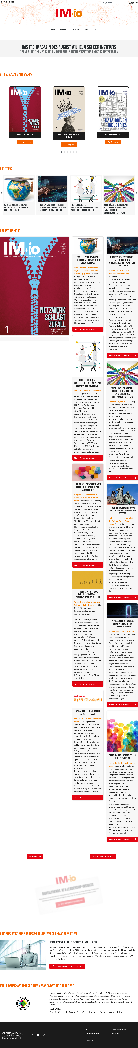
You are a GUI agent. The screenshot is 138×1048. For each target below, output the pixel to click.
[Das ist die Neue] (34, 286)
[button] (1, 116)
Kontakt (77, 29)
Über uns (64, 29)
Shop (53, 29)
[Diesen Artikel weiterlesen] (88, 329)
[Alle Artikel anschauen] (103, 856)
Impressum (89, 1037)
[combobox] (115, 2)
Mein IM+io (7, 2)
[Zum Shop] (35, 856)
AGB (87, 1029)
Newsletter (90, 29)
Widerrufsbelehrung (93, 1033)
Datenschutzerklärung (119, 1029)
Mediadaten (116, 1033)
